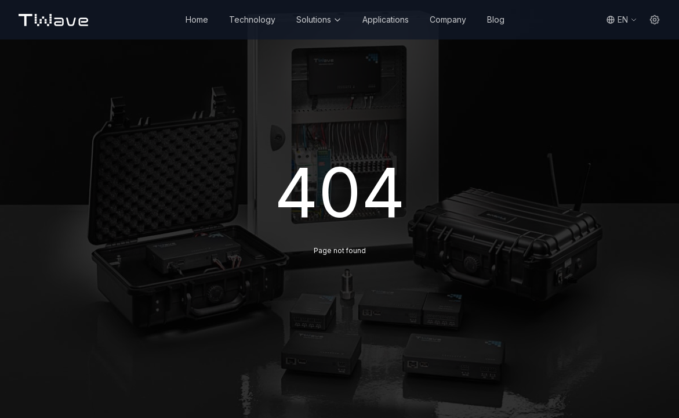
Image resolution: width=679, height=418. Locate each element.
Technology (252, 19)
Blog (495, 19)
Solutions (319, 19)
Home (197, 19)
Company (448, 19)
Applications (385, 19)
